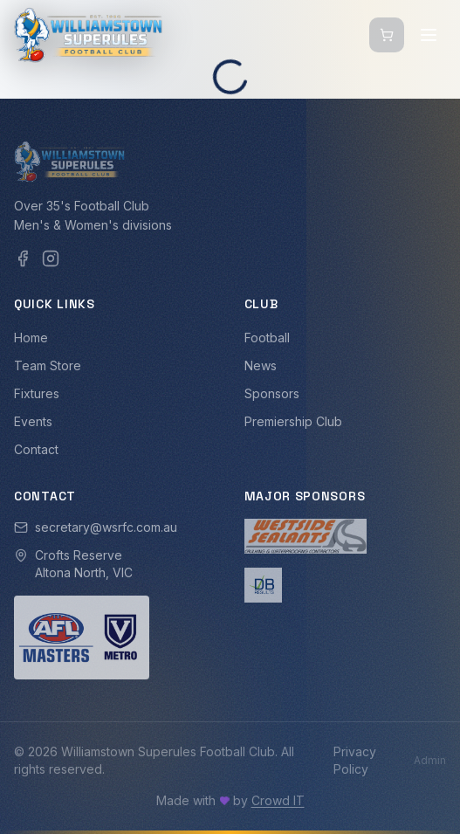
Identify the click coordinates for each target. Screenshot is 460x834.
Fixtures (36, 393)
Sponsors (271, 393)
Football (267, 337)
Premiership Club (293, 421)
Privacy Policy (354, 760)
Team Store (47, 365)
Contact (36, 449)
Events (33, 421)
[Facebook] (22, 258)
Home (31, 337)
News (260, 365)
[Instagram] (50, 258)
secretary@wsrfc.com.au (106, 527)
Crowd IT (278, 800)
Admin (430, 760)
